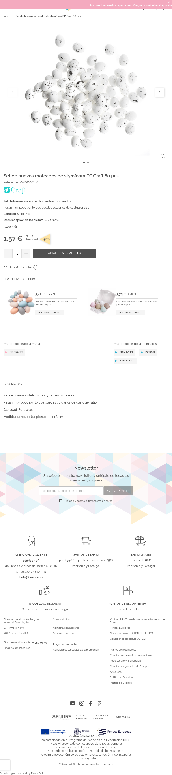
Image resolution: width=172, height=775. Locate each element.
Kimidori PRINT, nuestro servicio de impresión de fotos (137, 621)
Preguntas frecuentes (65, 644)
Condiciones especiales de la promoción (76, 650)
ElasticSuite (37, 773)
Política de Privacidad (122, 677)
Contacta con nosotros (66, 628)
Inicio (6, 16)
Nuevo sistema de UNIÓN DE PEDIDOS (132, 633)
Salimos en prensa (63, 633)
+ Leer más (10, 226)
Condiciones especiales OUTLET (128, 639)
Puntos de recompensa (123, 650)
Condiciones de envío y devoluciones (131, 655)
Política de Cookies (121, 683)
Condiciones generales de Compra (129, 666)
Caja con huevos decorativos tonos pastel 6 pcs (136, 303)
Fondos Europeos (120, 628)
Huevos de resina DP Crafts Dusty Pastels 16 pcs (54, 303)
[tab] (86, 387)
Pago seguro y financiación (125, 661)
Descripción (13, 384)
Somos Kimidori (62, 619)
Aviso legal (116, 672)
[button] (163, 156)
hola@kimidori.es (20, 648)
